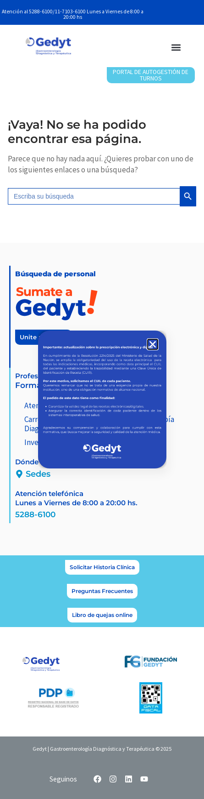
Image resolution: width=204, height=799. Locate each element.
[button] (152, 344)
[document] (102, 399)
